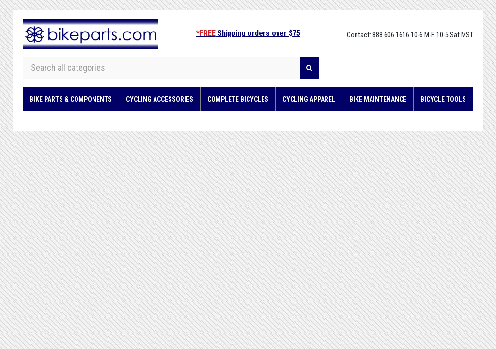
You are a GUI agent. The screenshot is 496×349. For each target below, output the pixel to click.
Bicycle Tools (443, 99)
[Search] (309, 68)
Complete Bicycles (237, 99)
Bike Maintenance (377, 99)
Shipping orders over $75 (248, 33)
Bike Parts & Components (71, 99)
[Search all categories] (161, 68)
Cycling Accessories (159, 99)
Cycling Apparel (308, 99)
